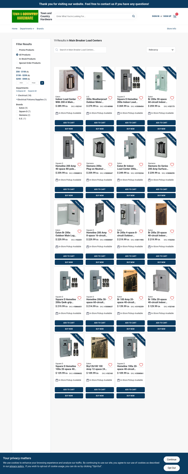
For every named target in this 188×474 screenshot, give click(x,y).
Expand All (32, 91)
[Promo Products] (17, 50)
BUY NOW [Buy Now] (69, 129)
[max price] (33, 83)
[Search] (134, 16)
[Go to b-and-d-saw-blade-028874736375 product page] (130, 366)
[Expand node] (17, 95)
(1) (22, 118)
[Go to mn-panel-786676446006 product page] (161, 100)
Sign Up (167, 16)
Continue (171, 459)
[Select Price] (42, 83)
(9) (23, 108)
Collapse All (21, 91)
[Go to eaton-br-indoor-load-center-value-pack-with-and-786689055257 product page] (130, 166)
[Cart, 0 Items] (174, 16)
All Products (24, 54)
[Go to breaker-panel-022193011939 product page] (69, 166)
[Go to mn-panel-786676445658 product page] (161, 233)
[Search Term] (95, 16)
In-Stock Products (27, 59)
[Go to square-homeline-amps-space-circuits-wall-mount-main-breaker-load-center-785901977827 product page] (99, 300)
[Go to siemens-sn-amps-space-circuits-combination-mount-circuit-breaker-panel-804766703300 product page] (99, 166)
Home (14, 28)
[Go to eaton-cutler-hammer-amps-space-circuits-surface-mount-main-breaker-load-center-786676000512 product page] (130, 233)
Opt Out (172, 468)
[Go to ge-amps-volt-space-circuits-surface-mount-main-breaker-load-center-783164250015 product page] (99, 100)
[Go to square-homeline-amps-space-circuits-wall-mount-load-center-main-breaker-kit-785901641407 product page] (69, 300)
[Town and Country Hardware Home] (25, 16)
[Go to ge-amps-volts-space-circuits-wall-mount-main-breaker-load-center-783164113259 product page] (99, 233)
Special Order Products (30, 63)
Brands (40, 28)
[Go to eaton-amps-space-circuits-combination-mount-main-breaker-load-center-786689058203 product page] (130, 300)
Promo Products (26, 50)
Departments (26, 28)
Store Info (171, 28)
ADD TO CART (68, 123)
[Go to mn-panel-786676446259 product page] (69, 100)
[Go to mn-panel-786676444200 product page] (161, 300)
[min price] (21, 83)
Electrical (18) (24, 95)
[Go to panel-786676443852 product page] (99, 366)
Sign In (155, 16)
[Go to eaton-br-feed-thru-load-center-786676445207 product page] (69, 233)
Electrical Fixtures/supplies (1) (32, 99)
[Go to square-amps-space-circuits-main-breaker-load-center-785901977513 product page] (130, 100)
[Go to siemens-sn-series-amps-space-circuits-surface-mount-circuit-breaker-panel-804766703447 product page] (161, 166)
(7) (25, 111)
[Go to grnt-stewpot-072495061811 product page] (69, 366)
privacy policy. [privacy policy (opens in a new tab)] (17, 466)
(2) (24, 115)
